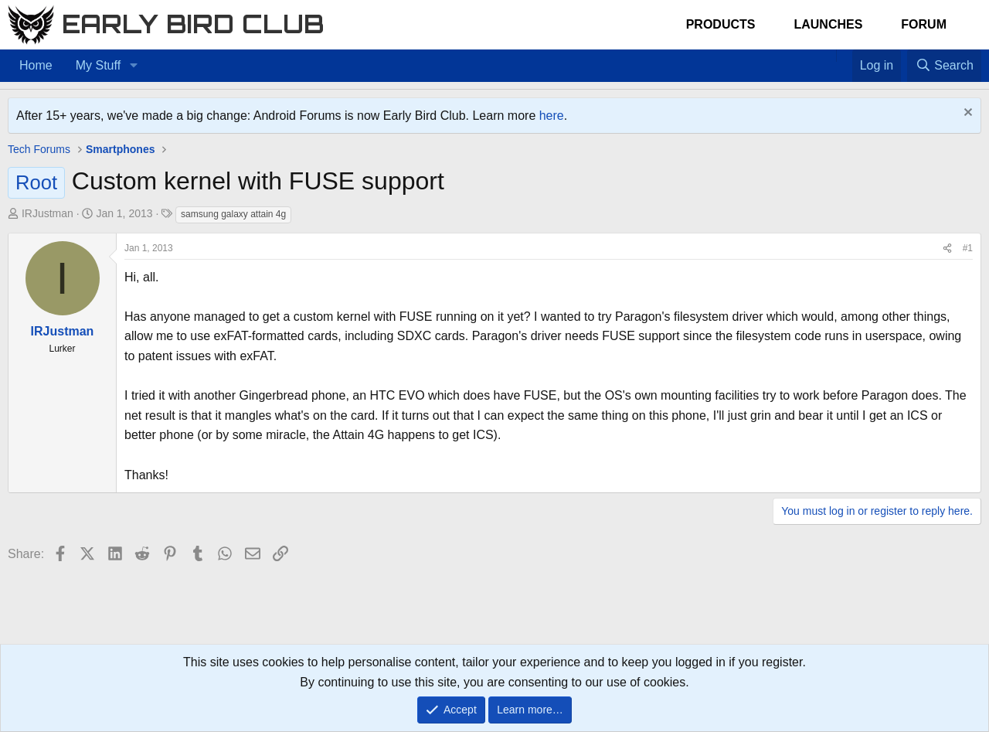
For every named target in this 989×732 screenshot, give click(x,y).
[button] (133, 65)
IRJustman (47, 213)
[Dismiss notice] (966, 114)
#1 (968, 248)
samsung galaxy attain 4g (233, 214)
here (551, 115)
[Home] (828, 55)
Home (36, 65)
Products (721, 24)
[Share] (947, 248)
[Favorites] (844, 55)
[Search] (944, 65)
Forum (924, 24)
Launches (828, 24)
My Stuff (98, 65)
